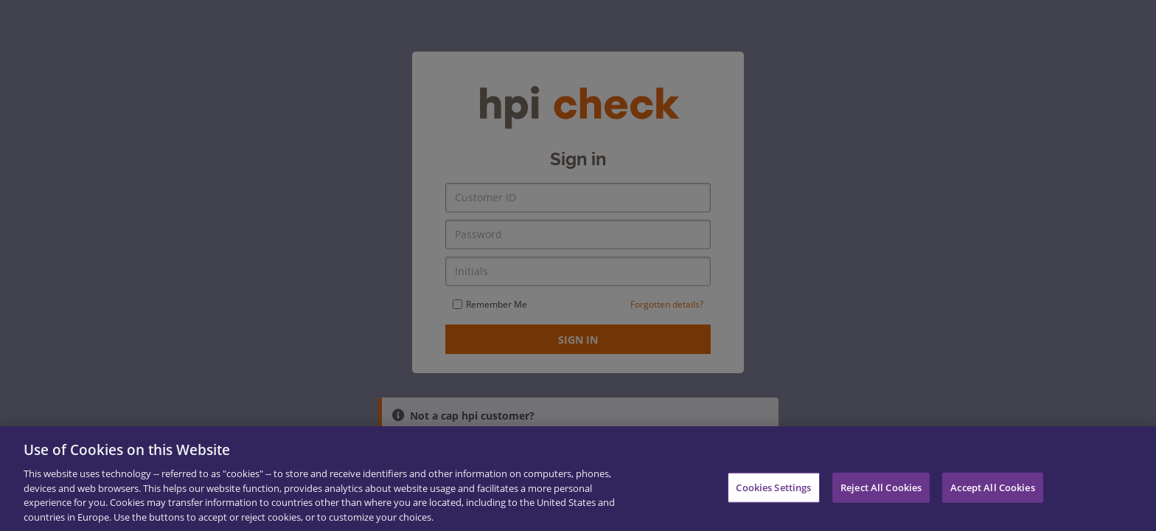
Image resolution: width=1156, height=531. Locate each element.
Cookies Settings (773, 493)
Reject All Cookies (881, 493)
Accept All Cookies (992, 493)
